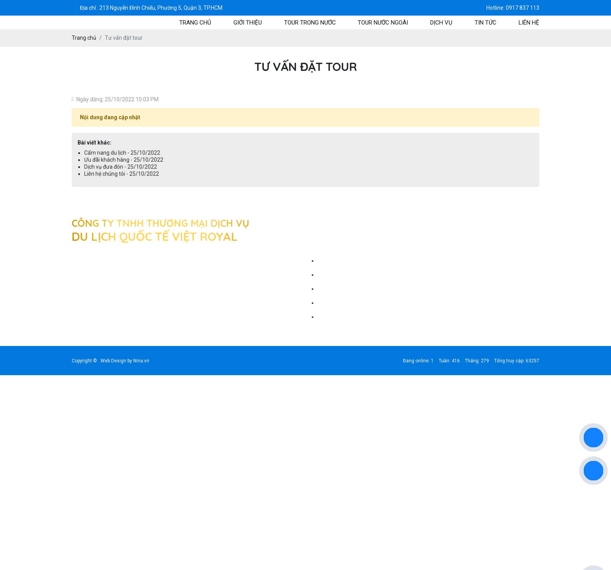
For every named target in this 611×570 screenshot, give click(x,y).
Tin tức (485, 22)
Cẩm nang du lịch (337, 275)
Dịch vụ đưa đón (335, 303)
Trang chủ (195, 22)
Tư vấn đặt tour (335, 261)
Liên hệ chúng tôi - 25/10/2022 (121, 174)
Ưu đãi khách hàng (339, 289)
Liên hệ (529, 22)
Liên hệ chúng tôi (336, 317)
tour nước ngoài (383, 22)
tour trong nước (310, 22)
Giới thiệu (247, 22)
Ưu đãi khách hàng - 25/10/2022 (123, 160)
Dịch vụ (441, 22)
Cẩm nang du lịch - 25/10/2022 (122, 153)
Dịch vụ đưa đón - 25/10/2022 (120, 167)
